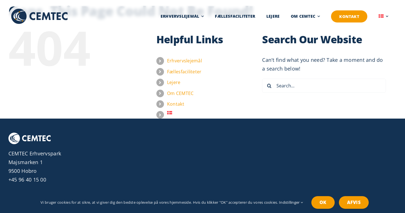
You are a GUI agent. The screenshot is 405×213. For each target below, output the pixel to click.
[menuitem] (383, 16)
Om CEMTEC (180, 93)
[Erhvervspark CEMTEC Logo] (39, 11)
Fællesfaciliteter (184, 72)
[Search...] (324, 86)
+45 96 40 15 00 (27, 179)
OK (323, 202)
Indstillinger (291, 202)
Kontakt (175, 104)
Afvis (354, 202)
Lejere (174, 82)
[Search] (269, 86)
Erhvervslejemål (184, 61)
